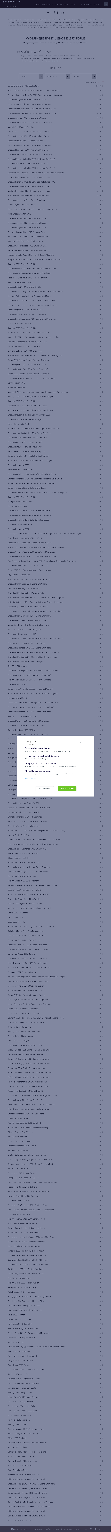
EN (85, 743)
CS (80, 743)
